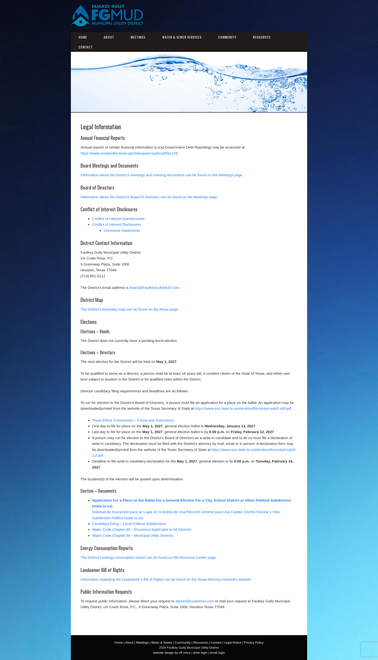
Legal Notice (232, 642)
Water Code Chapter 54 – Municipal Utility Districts (132, 535)
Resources (261, 37)
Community (227, 37)
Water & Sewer (161, 642)
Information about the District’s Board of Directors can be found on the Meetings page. (149, 197)
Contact (86, 46)
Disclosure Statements (122, 230)
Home (83, 37)
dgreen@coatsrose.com (195, 601)
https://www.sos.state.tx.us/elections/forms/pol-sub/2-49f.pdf (243, 408)
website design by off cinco (171, 652)
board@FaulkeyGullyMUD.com (154, 288)
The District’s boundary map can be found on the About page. (130, 309)
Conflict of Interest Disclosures (116, 224)
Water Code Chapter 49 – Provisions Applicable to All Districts (141, 529)
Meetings (138, 37)
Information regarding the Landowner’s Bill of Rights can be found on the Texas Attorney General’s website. (166, 579)
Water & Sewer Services (182, 37)
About (109, 37)
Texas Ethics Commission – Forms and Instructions (133, 420)
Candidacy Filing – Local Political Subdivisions (129, 524)
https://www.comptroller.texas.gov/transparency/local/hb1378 (129, 153)
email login (217, 652)
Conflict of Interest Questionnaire (118, 219)
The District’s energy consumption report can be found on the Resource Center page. (149, 557)
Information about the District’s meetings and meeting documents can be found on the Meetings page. (162, 175)
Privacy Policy (253, 642)
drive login (200, 652)
